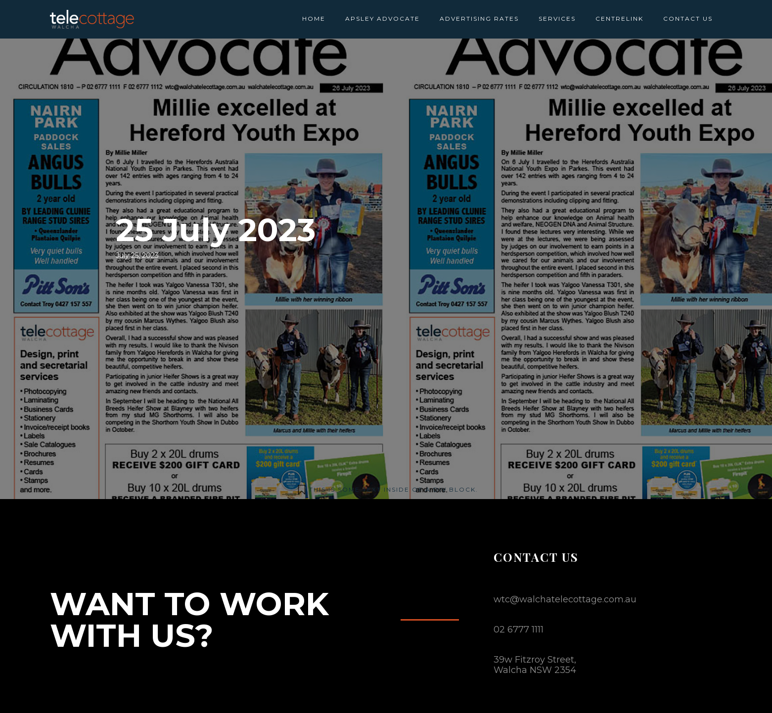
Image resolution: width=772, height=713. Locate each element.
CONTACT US (688, 18)
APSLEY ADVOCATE (382, 18)
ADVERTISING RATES (479, 18)
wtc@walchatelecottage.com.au (565, 599)
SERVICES (557, 18)
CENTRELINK (619, 18)
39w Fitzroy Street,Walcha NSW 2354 (535, 664)
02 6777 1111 (519, 629)
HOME (313, 18)
